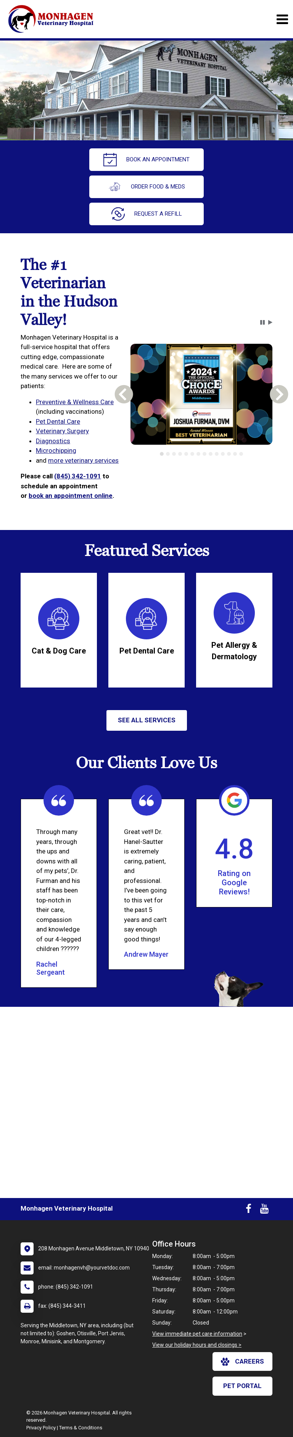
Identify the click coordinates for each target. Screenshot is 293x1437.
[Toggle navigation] (282, 19)
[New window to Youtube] (264, 1210)
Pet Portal (242, 1386)
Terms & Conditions (80, 1427)
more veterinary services (83, 460)
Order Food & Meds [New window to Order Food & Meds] (146, 186)
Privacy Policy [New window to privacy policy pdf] (41, 1427)
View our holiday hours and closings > (196, 1345)
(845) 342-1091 (77, 476)
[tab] (162, 454)
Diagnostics (53, 441)
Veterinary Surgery (62, 431)
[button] (262, 322)
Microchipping (56, 450)
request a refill (146, 214)
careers (242, 1361)
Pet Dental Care (58, 421)
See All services (146, 720)
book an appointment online (71, 495)
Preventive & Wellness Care (75, 402)
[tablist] (201, 454)
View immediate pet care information (197, 1334)
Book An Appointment (146, 159)
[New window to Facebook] (248, 1210)
